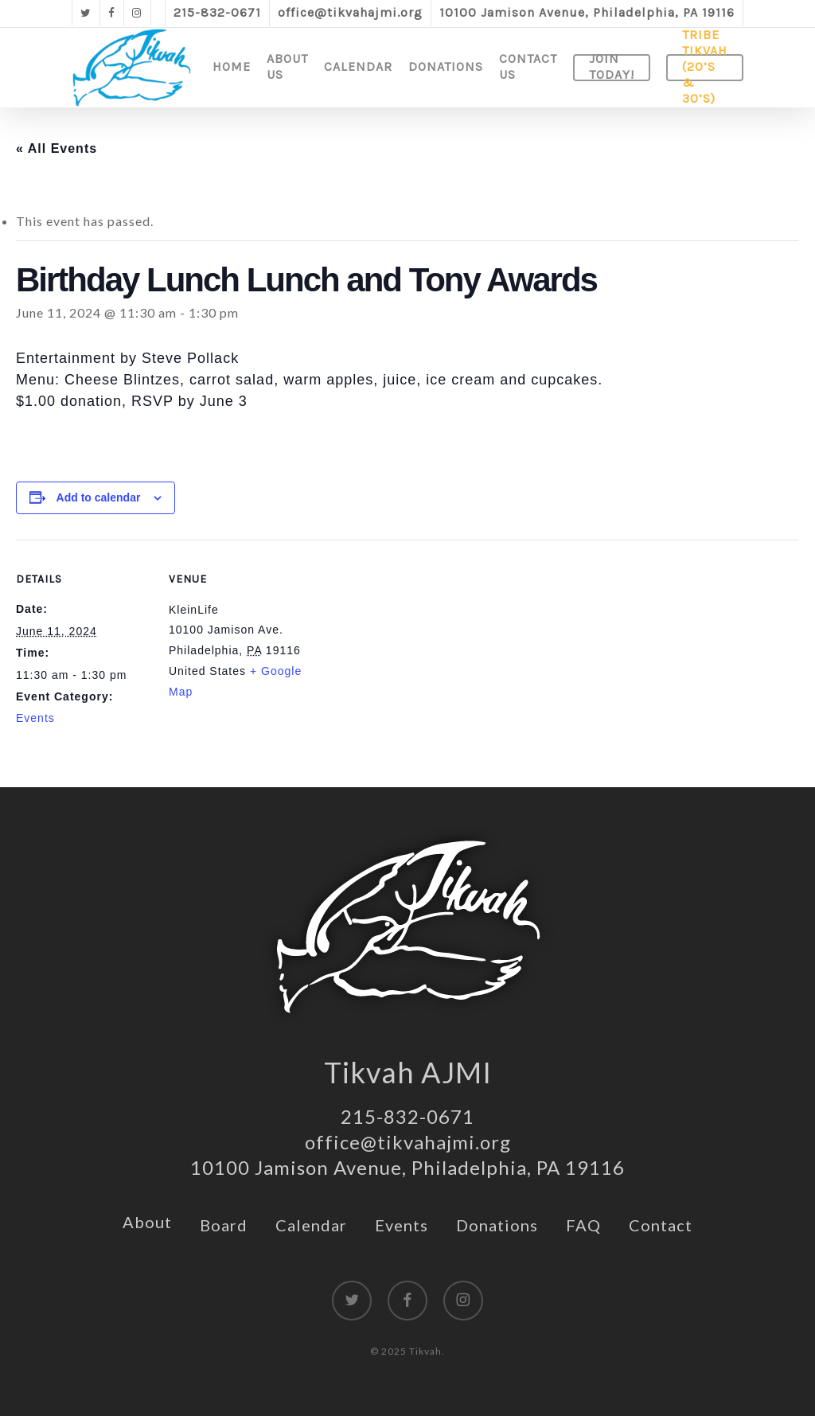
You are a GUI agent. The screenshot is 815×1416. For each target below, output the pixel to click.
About (147, 1221)
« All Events (56, 148)
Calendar (311, 1225)
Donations (497, 1225)
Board (224, 1225)
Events (35, 718)
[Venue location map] (405, 650)
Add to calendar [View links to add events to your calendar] (99, 497)
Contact (660, 1225)
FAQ (583, 1225)
